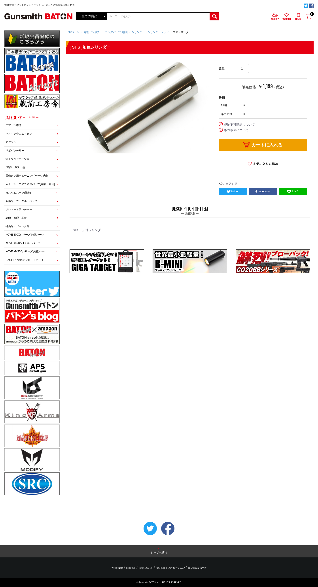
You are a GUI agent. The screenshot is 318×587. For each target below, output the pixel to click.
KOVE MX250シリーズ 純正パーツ (26, 251)
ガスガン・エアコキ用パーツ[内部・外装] (30, 184)
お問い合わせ (145, 568)
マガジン (11, 142)
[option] (142, 107)
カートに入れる (267, 144)
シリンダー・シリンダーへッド (150, 32)
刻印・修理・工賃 (16, 217)
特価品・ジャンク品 (17, 226)
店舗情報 (131, 568)
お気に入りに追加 (265, 164)
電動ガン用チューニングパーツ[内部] (27, 175)
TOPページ (73, 32)
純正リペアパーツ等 (17, 158)
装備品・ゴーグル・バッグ (21, 201)
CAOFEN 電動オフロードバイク (25, 260)
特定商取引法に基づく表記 (170, 568)
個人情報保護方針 (197, 568)
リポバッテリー (15, 150)
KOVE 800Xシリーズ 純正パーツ (25, 234)
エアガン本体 (13, 125)
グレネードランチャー (19, 209)
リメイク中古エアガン (19, 133)
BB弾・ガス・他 (15, 167)
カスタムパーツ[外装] (18, 192)
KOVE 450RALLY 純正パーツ (23, 243)
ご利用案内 (117, 568)
